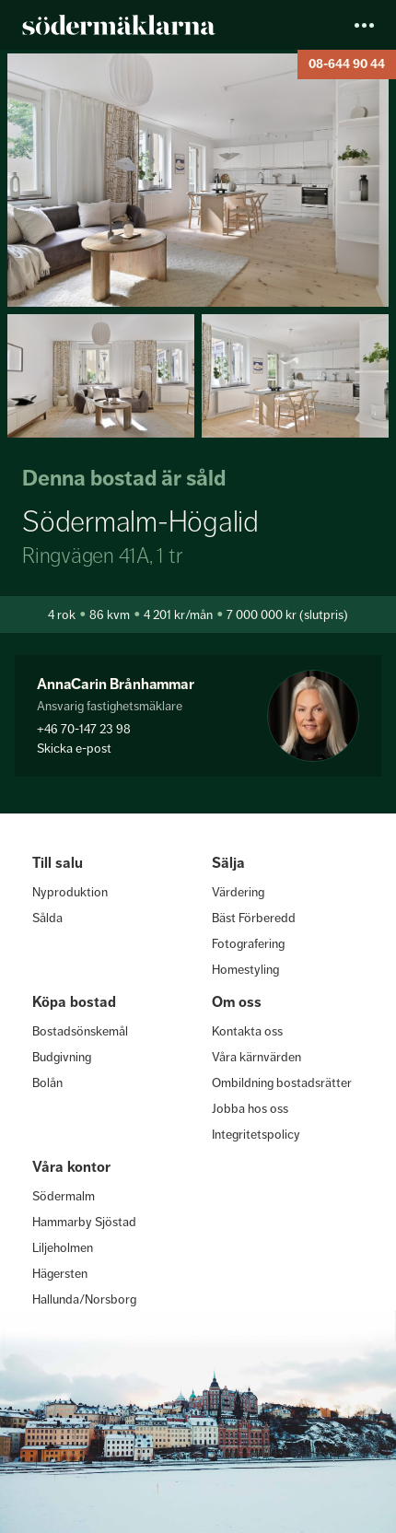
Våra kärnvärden (256, 1056)
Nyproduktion (70, 891)
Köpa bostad (74, 1002)
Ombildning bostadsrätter (282, 1082)
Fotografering (248, 943)
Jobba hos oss (250, 1108)
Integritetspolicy (256, 1134)
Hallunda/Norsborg (84, 1299)
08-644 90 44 (347, 64)
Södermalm (63, 1195)
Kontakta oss (247, 1031)
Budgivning (61, 1056)
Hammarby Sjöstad (84, 1221)
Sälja (228, 863)
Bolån (47, 1082)
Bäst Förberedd (254, 917)
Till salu (57, 863)
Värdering (238, 891)
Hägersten (59, 1273)
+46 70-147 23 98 (84, 728)
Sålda (47, 917)
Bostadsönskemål (80, 1031)
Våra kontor (71, 1167)
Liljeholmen (62, 1247)
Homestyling (245, 969)
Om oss (237, 1002)
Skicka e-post (74, 748)
